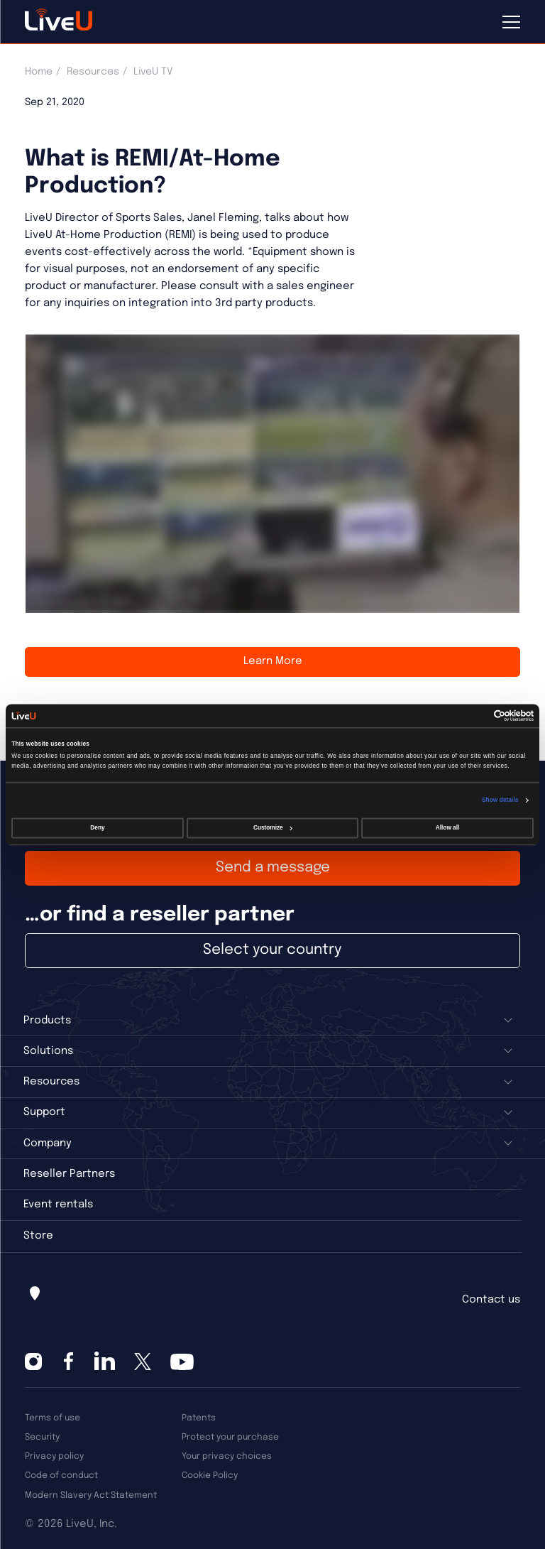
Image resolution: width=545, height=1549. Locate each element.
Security (42, 1437)
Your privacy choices (227, 1456)
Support (44, 1112)
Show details (500, 800)
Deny (97, 828)
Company (47, 1143)
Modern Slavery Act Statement (91, 1495)
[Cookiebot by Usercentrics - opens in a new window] (471, 716)
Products (47, 1020)
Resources (93, 72)
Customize (272, 828)
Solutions (48, 1051)
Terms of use (52, 1418)
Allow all (447, 828)
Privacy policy (54, 1456)
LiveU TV (152, 72)
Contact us (491, 1299)
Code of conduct (61, 1475)
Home (39, 72)
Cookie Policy (210, 1475)
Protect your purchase (230, 1437)
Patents (199, 1418)
